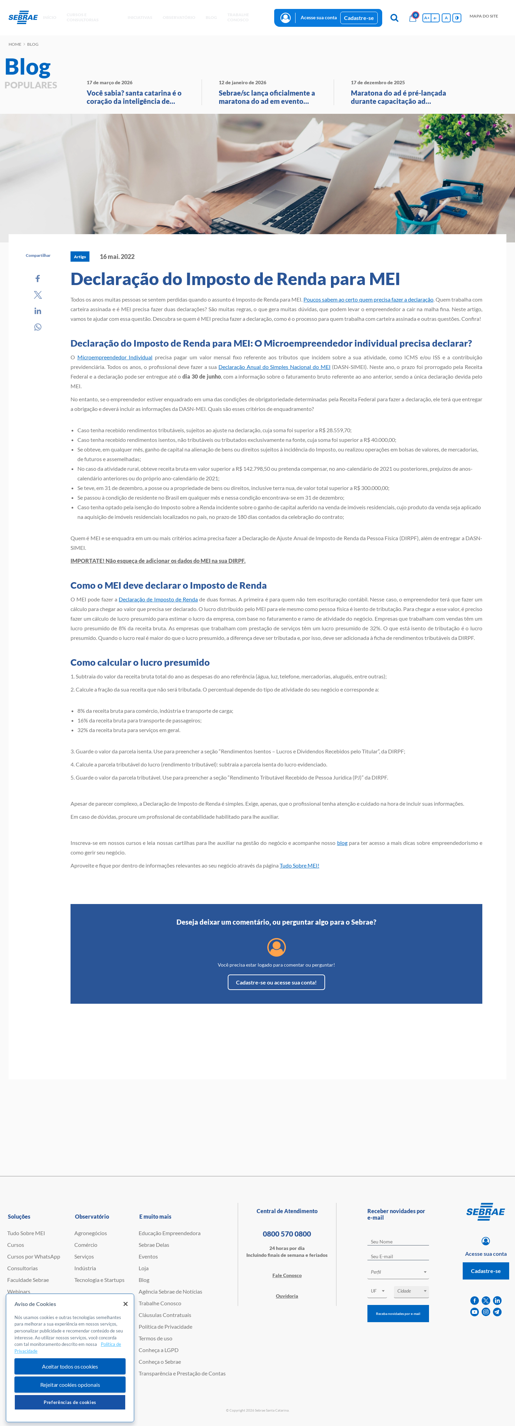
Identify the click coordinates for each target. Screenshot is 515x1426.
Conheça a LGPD (159, 1350)
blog (342, 842)
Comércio (85, 1244)
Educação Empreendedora (170, 1233)
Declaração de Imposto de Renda (158, 599)
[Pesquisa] (394, 17)
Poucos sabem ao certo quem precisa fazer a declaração (368, 299)
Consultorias (22, 1268)
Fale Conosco (287, 1275)
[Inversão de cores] (456, 17)
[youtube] (474, 1312)
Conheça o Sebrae (160, 1361)
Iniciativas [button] (140, 17)
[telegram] (497, 1312)
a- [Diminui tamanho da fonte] (435, 17)
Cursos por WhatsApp (33, 1256)
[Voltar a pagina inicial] (23, 18)
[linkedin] (497, 1300)
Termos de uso (155, 1338)
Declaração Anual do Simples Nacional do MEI (274, 366)
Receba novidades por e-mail (398, 1313)
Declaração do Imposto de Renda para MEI (235, 278)
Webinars (18, 1291)
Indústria (85, 1268)
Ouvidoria (287, 1296)
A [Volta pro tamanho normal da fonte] (446, 17)
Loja (144, 1268)
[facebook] (474, 1300)
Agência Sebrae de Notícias (170, 1291)
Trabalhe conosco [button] (238, 17)
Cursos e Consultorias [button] (83, 17)
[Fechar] (125, 1303)
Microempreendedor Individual (115, 357)
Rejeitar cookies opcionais (70, 1384)
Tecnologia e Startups (99, 1279)
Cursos (15, 1244)
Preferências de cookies (70, 1402)
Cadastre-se (359, 17)
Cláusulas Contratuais (165, 1314)
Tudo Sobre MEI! (299, 865)
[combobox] (398, 1273)
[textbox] (401, 1272)
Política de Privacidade (165, 1326)
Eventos (148, 1256)
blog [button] (211, 17)
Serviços (84, 1256)
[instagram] (486, 1312)
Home (15, 44)
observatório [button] (179, 17)
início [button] (49, 17)
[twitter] (486, 1300)
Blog (144, 1279)
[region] (70, 1358)
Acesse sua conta (319, 17)
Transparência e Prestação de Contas (182, 1373)
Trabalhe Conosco (160, 1303)
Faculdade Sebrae (28, 1279)
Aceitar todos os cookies (70, 1366)
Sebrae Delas (154, 1244)
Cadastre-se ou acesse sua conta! (276, 982)
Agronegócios (90, 1233)
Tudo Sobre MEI (26, 1233)
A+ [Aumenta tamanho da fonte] (427, 17)
